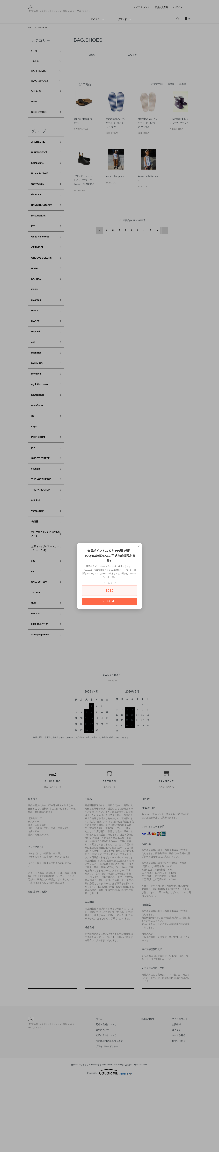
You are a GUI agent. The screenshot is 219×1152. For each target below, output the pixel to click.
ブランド (122, 19)
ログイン (177, 7)
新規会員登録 (161, 7)
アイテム (95, 19)
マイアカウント (142, 7)
